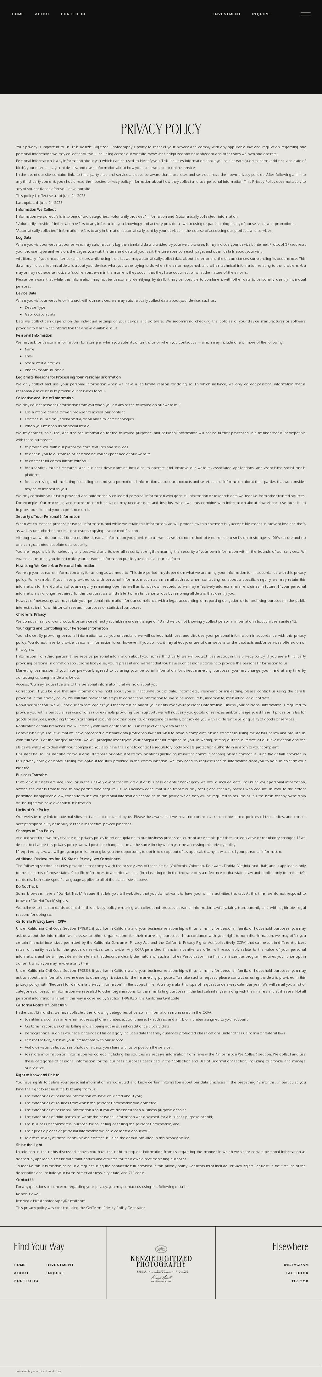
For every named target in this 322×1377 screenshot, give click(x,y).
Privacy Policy (24, 1371)
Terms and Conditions (48, 1371)
